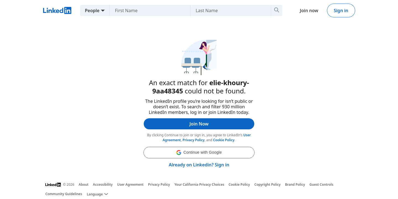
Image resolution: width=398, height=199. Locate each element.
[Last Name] (228, 10)
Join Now (198, 124)
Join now (309, 10)
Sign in (341, 10)
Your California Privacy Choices (199, 184)
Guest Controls (322, 184)
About (84, 184)
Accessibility (103, 184)
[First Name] (147, 10)
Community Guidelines (63, 194)
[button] (199, 152)
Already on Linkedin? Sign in (199, 165)
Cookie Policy (223, 140)
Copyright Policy (267, 184)
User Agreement (130, 184)
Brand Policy (295, 184)
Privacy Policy (194, 140)
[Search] (276, 10)
